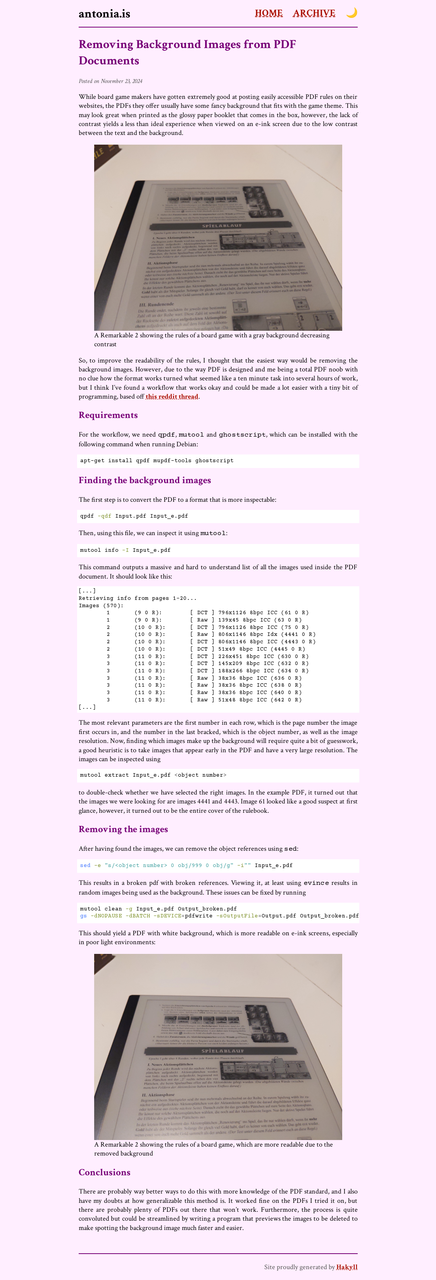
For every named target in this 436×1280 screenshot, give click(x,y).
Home (269, 13)
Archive (314, 13)
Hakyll (347, 1267)
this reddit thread (172, 396)
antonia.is (104, 13)
